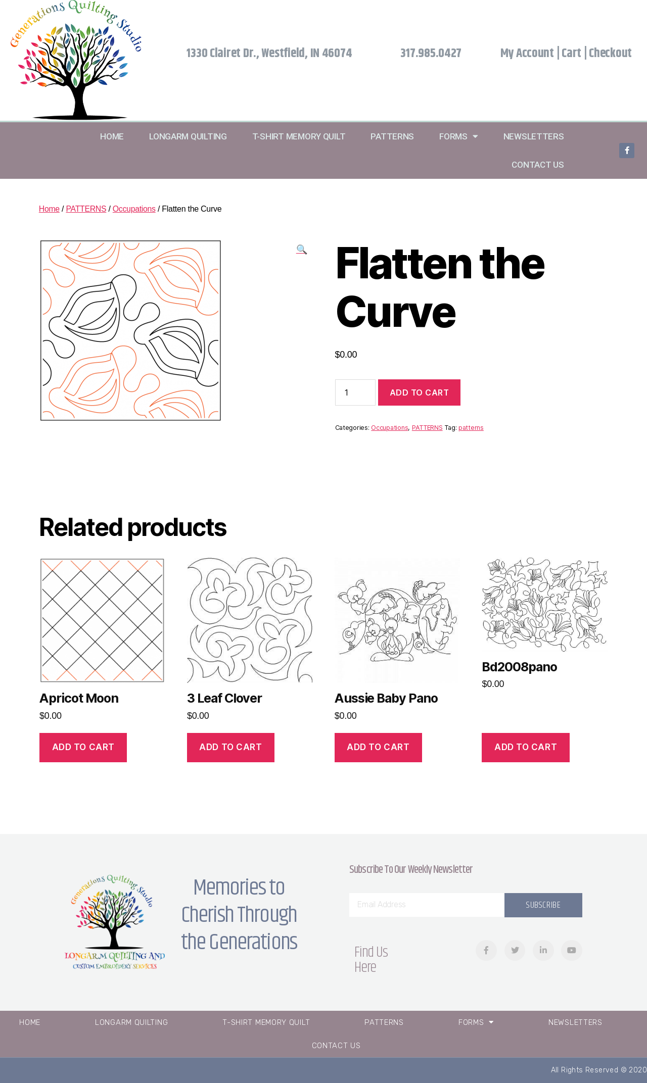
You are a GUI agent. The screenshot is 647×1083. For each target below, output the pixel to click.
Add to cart (419, 392)
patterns (471, 427)
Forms (458, 136)
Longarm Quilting (188, 136)
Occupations (135, 209)
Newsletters (533, 136)
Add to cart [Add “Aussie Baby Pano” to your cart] (378, 747)
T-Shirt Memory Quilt (299, 136)
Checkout (610, 53)
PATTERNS (86, 209)
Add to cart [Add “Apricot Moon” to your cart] (83, 747)
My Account (527, 53)
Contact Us (538, 165)
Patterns (392, 136)
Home (112, 136)
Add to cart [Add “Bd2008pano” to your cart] (525, 747)
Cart (571, 53)
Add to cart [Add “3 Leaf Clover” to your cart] (230, 747)
